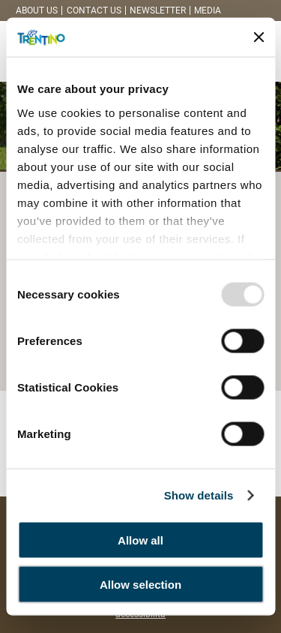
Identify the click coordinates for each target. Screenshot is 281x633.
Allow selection (140, 584)
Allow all (140, 540)
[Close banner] (258, 37)
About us (37, 10)
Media (207, 10)
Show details (199, 494)
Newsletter (158, 10)
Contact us (94, 10)
